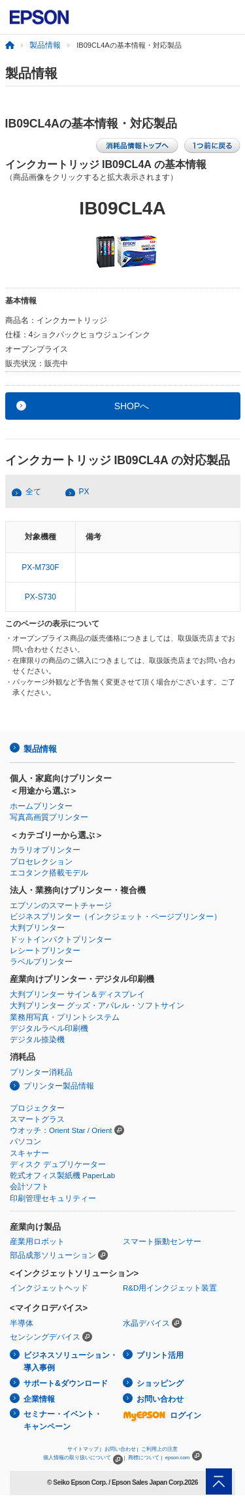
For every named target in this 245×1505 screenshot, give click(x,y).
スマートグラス (37, 1119)
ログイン (162, 1415)
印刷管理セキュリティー (53, 1198)
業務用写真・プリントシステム (65, 1017)
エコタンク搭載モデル (49, 873)
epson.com (177, 1458)
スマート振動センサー (162, 1241)
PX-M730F (40, 567)
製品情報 (45, 45)
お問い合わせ (160, 1399)
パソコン (25, 1141)
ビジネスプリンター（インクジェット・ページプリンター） (115, 917)
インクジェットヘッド (49, 1288)
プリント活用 (160, 1355)
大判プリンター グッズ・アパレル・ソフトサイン (97, 1005)
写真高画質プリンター (49, 817)
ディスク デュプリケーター (58, 1164)
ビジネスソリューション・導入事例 (71, 1361)
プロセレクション (41, 862)
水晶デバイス (146, 1323)
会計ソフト (29, 1187)
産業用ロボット (37, 1241)
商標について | (145, 1458)
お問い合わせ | (122, 1449)
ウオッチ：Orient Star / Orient (61, 1130)
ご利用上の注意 (159, 1449)
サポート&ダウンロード (66, 1383)
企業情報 (39, 1399)
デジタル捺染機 (37, 1039)
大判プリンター (37, 928)
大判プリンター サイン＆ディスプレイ (77, 994)
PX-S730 (40, 596)
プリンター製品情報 (59, 1086)
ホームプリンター (41, 806)
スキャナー (29, 1153)
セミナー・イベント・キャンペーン (63, 1420)
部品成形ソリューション (53, 1255)
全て (33, 491)
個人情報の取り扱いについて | (84, 1458)
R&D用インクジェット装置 (170, 1288)
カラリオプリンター (45, 850)
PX (84, 491)
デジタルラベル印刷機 (49, 1028)
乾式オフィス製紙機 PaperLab (62, 1175)
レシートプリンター (45, 951)
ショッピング (160, 1383)
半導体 (21, 1323)
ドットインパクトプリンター (61, 939)
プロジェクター (37, 1108)
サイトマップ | (84, 1449)
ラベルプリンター (41, 962)
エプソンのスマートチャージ (61, 905)
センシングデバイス (45, 1337)
